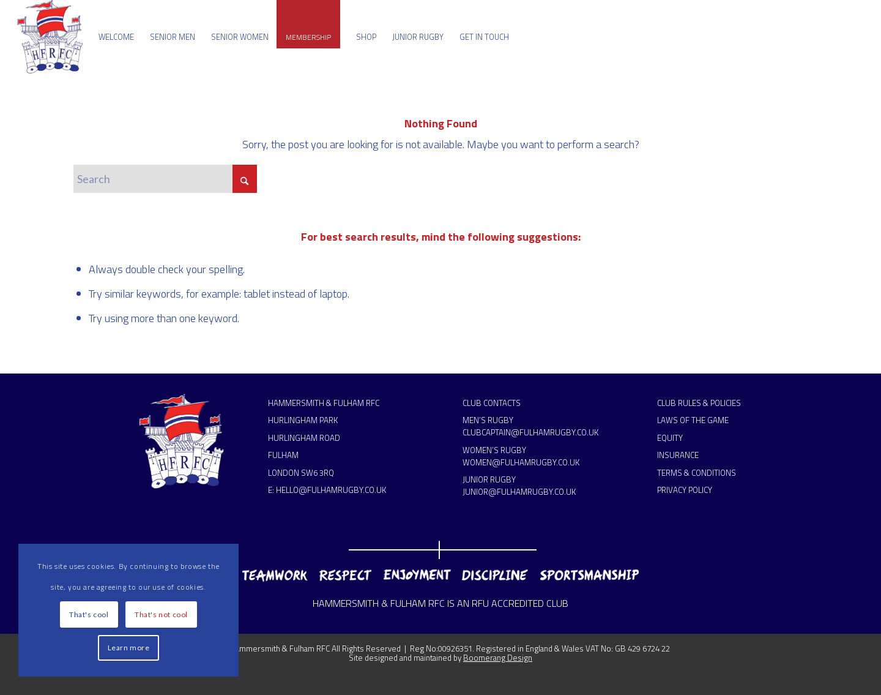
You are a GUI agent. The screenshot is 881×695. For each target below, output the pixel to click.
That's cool (89, 614)
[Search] (165, 179)
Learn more (129, 647)
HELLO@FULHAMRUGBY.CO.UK (331, 490)
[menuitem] (116, 36)
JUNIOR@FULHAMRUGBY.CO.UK (519, 492)
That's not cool (161, 614)
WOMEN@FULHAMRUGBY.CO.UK (521, 462)
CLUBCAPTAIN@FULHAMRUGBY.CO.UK (530, 432)
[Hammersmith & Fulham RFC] (50, 36)
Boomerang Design (497, 658)
